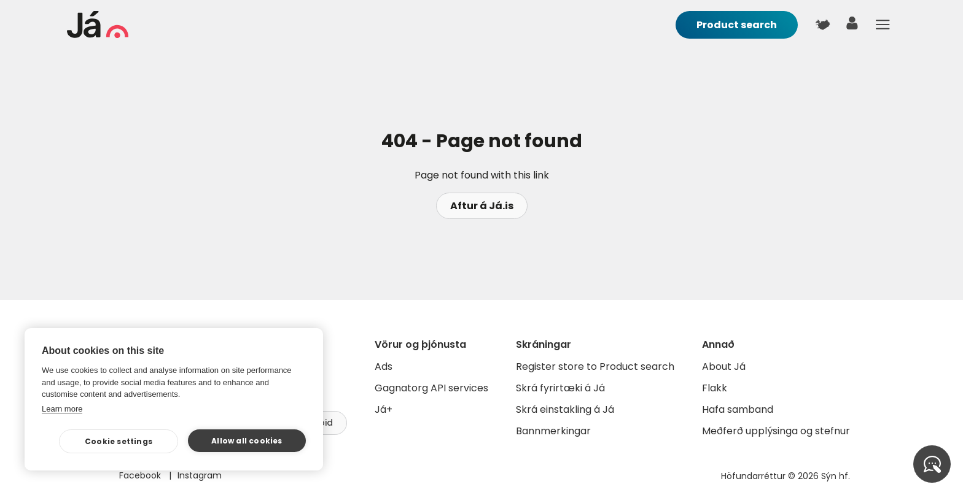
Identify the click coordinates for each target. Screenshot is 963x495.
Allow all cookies (246, 441)
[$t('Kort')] (822, 24)
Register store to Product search (595, 366)
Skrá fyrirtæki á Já (560, 388)
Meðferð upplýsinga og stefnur (776, 431)
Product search (736, 25)
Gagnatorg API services (431, 388)
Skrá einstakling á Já (565, 409)
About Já (724, 366)
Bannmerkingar (553, 431)
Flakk (714, 388)
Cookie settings (118, 441)
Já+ (383, 409)
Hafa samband (737, 409)
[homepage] (97, 35)
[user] (852, 26)
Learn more (62, 408)
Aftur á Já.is (481, 206)
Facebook (141, 475)
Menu (882, 24)
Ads (383, 366)
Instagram (199, 475)
